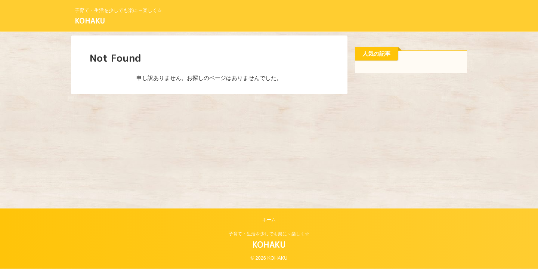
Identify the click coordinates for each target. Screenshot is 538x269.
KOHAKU (90, 20)
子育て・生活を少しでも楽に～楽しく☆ (269, 233)
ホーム (269, 219)
